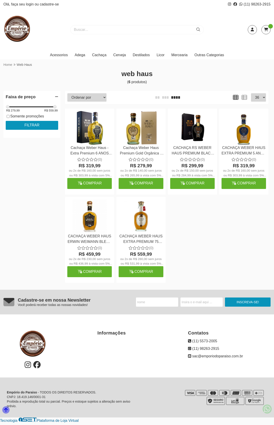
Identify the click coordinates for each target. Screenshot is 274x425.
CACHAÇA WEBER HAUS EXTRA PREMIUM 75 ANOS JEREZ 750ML (140, 239)
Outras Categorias (209, 55)
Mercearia (179, 55)
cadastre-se (49, 4)
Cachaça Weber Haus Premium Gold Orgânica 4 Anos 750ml (141, 151)
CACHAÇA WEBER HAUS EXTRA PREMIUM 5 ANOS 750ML (244, 151)
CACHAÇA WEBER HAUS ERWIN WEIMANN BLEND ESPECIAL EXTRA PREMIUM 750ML (90, 239)
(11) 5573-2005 (202, 341)
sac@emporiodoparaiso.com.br (215, 356)
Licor (160, 55)
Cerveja (119, 55)
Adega (80, 55)
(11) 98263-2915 (255, 4)
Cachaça (99, 55)
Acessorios (59, 55)
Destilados (141, 55)
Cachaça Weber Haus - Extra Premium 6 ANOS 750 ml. (89, 151)
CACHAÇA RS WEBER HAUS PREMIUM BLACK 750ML (192, 151)
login (30, 4)
